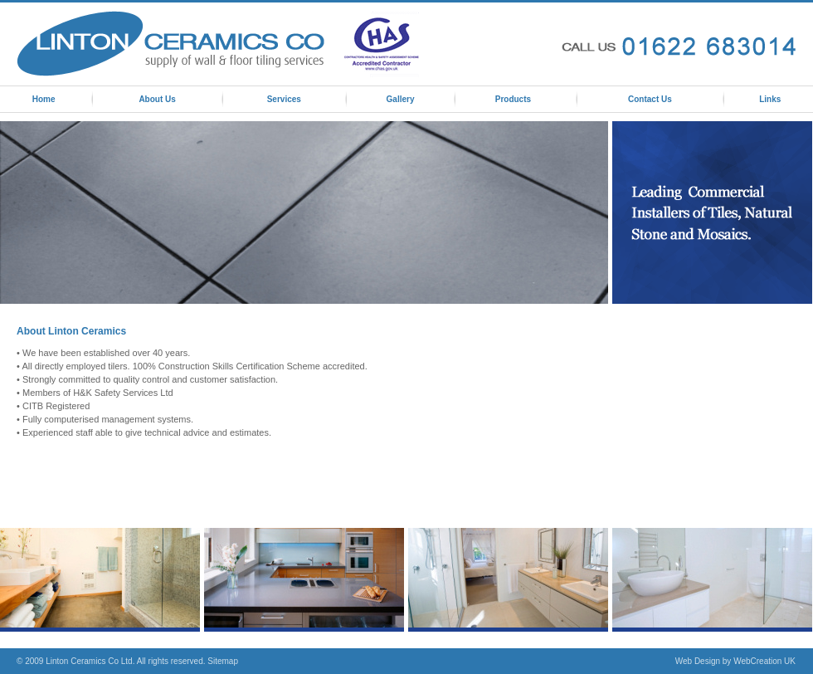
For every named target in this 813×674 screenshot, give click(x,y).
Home (44, 99)
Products (513, 99)
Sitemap (222, 661)
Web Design (697, 661)
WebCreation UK (764, 661)
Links (770, 99)
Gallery (401, 99)
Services (284, 99)
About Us (157, 99)
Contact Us (650, 99)
